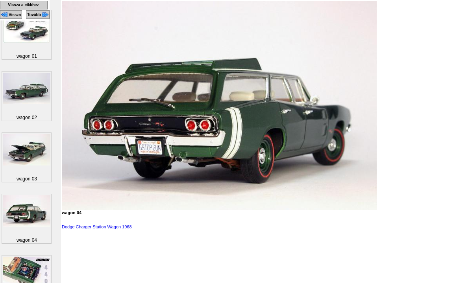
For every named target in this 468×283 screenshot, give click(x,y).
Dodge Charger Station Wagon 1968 (97, 226)
